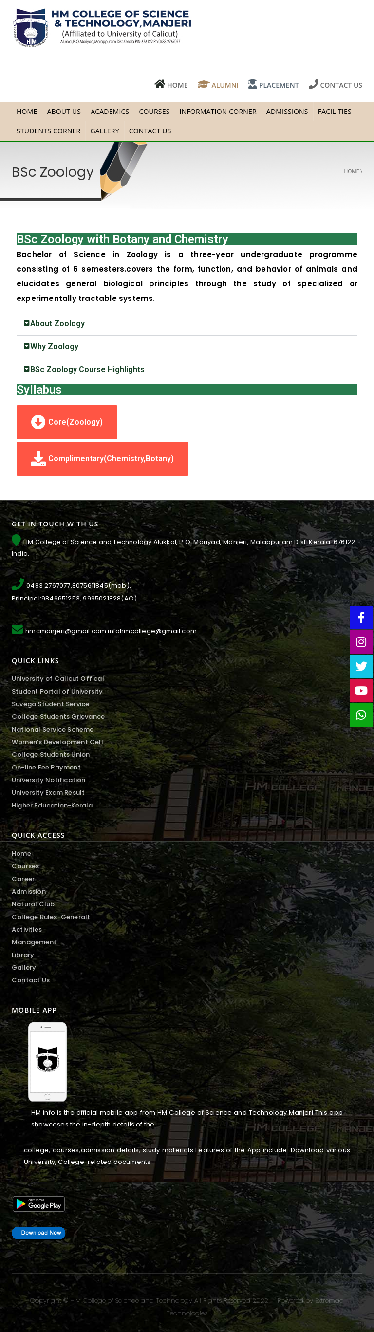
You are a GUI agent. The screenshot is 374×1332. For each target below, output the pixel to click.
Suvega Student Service (50, 704)
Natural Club (33, 904)
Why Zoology (54, 346)
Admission (29, 891)
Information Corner (218, 111)
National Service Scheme (53, 729)
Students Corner (48, 130)
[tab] (187, 324)
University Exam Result (48, 792)
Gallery (104, 130)
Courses (154, 111)
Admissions (287, 111)
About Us (64, 111)
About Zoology (57, 323)
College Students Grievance (58, 716)
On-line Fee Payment (46, 767)
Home (351, 171)
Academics (110, 111)
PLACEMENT (273, 85)
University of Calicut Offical (58, 678)
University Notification (49, 780)
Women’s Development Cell (57, 742)
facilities (335, 111)
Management (34, 942)
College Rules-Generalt (51, 916)
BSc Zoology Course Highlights (87, 369)
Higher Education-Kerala (52, 805)
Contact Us (150, 130)
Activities (27, 929)
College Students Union (51, 754)
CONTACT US (335, 85)
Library (23, 954)
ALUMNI (218, 85)
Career (23, 878)
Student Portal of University (57, 691)
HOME (171, 85)
